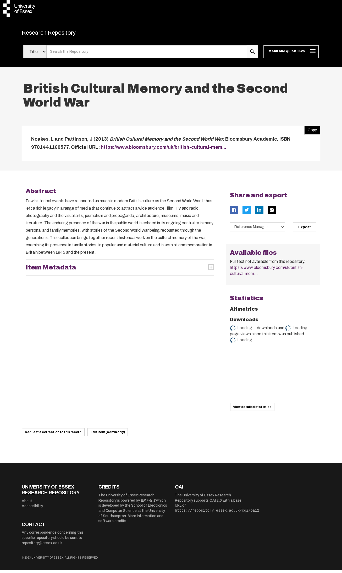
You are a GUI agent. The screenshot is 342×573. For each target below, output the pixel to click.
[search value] (147, 54)
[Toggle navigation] (291, 54)
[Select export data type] (257, 229)
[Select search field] (35, 54)
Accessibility (32, 509)
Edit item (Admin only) (108, 435)
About (27, 504)
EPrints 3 (148, 503)
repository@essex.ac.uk (42, 546)
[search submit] (252, 54)
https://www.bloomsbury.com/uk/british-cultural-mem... (163, 150)
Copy (310, 131)
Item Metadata (51, 270)
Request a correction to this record (53, 435)
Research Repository (58, 34)
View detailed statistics (252, 409)
